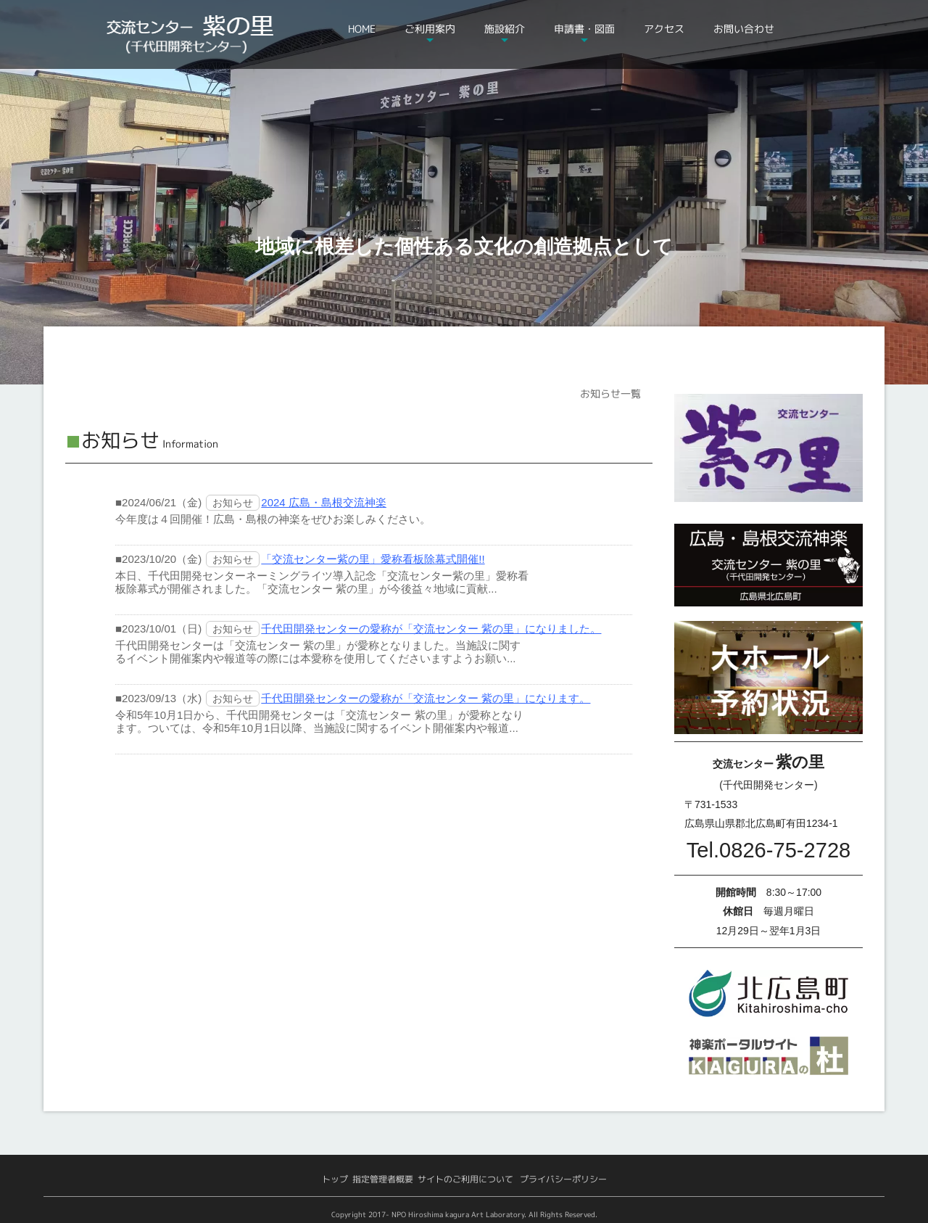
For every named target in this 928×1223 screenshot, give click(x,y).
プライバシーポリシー (563, 1179)
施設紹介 (504, 29)
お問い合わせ (743, 29)
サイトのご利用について (465, 1179)
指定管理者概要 (382, 1179)
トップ (335, 1179)
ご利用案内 (430, 29)
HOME (362, 29)
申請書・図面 (584, 29)
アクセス (664, 29)
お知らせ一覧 (610, 393)
